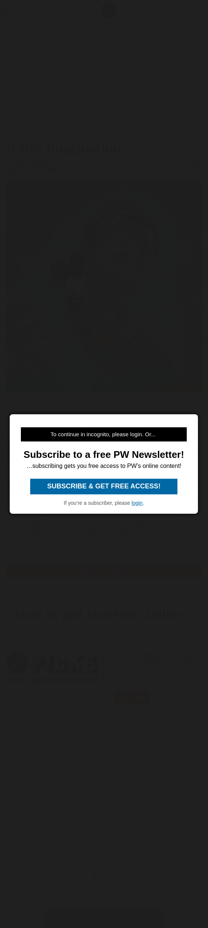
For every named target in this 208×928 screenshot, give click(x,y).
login (137, 503)
